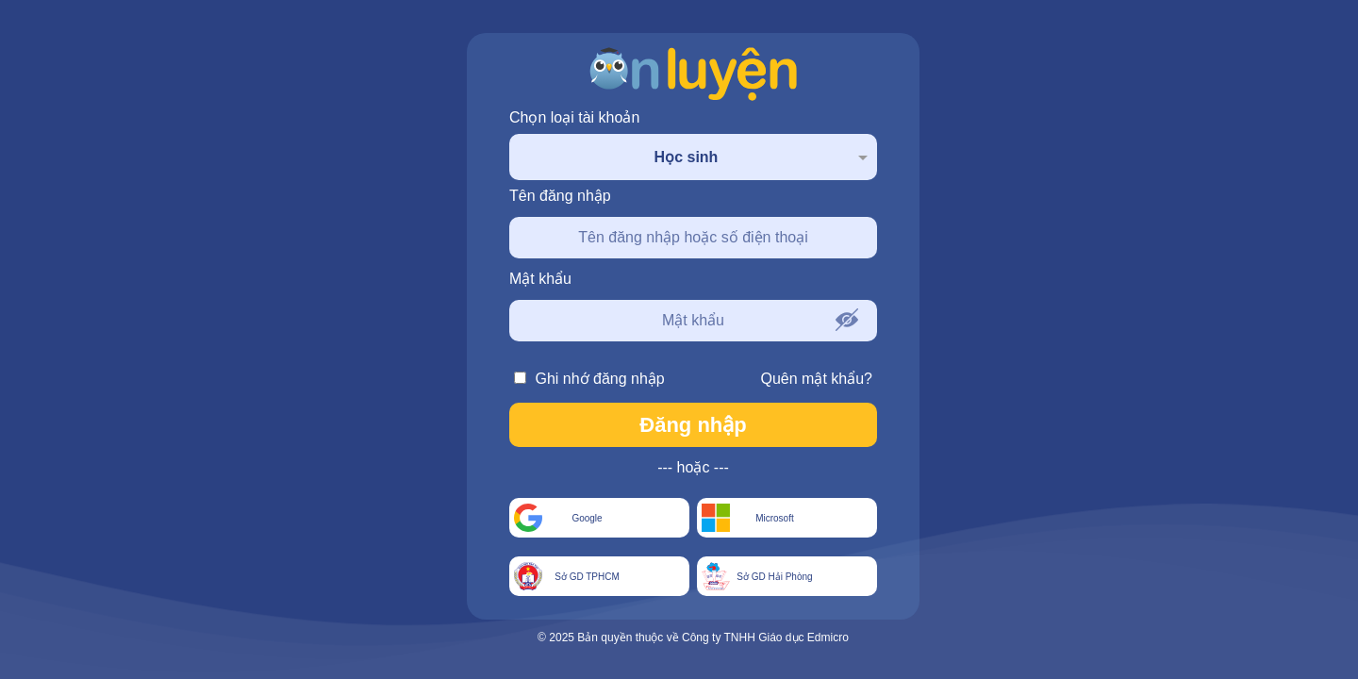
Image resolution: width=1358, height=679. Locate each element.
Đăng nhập (692, 425)
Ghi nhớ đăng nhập (589, 379)
